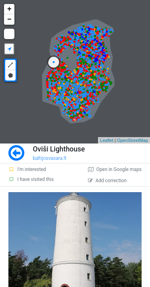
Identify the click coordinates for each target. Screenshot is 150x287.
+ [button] (9, 9)
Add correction (107, 180)
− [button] (9, 19)
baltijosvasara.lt (49, 158)
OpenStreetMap (132, 140)
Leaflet (106, 140)
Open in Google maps (115, 169)
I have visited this (31, 179)
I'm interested (27, 169)
